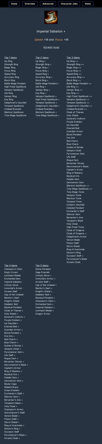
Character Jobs (69, 3)
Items (88, 3)
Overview (30, 3)
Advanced (47, 3)
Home (14, 3)
